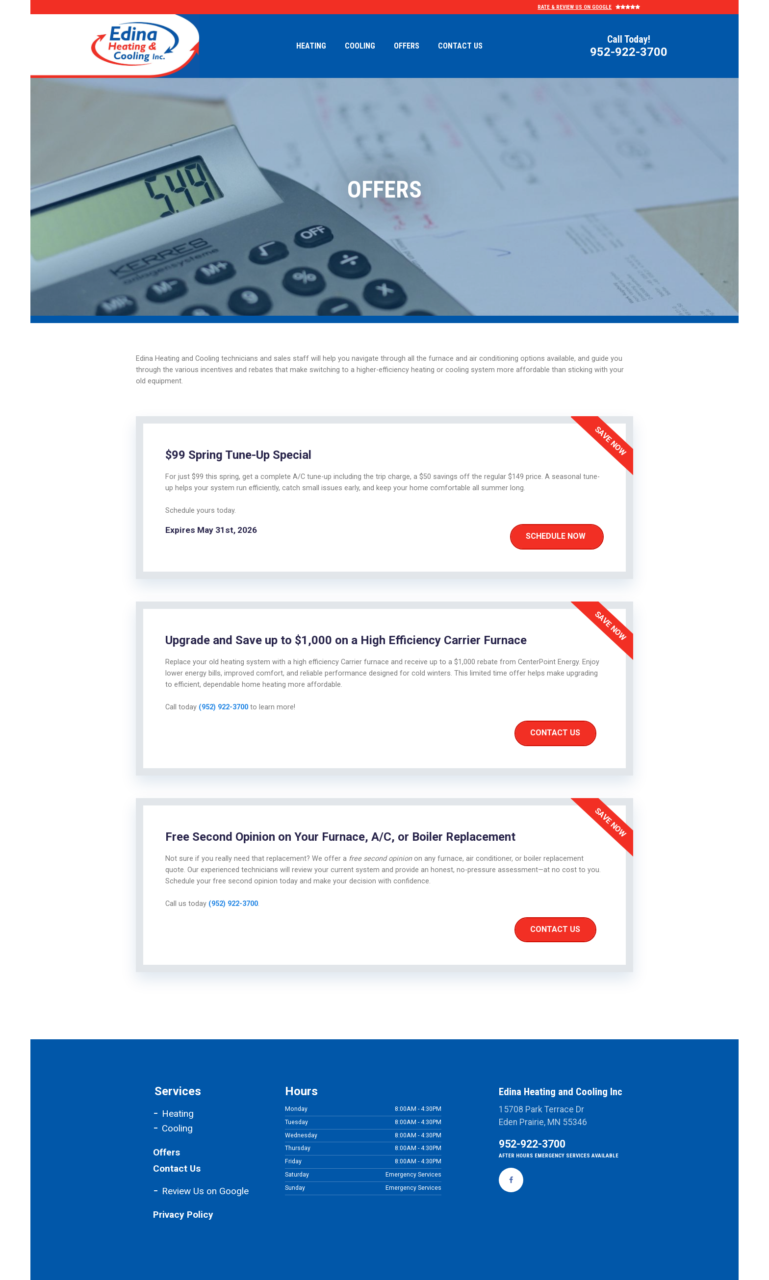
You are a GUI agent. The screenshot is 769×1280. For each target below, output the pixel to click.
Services (177, 1091)
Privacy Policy (184, 1214)
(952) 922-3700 (223, 707)
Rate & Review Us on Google (575, 7)
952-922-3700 (628, 51)
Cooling (360, 45)
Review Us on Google (205, 1191)
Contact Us (460, 45)
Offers (406, 45)
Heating (311, 45)
